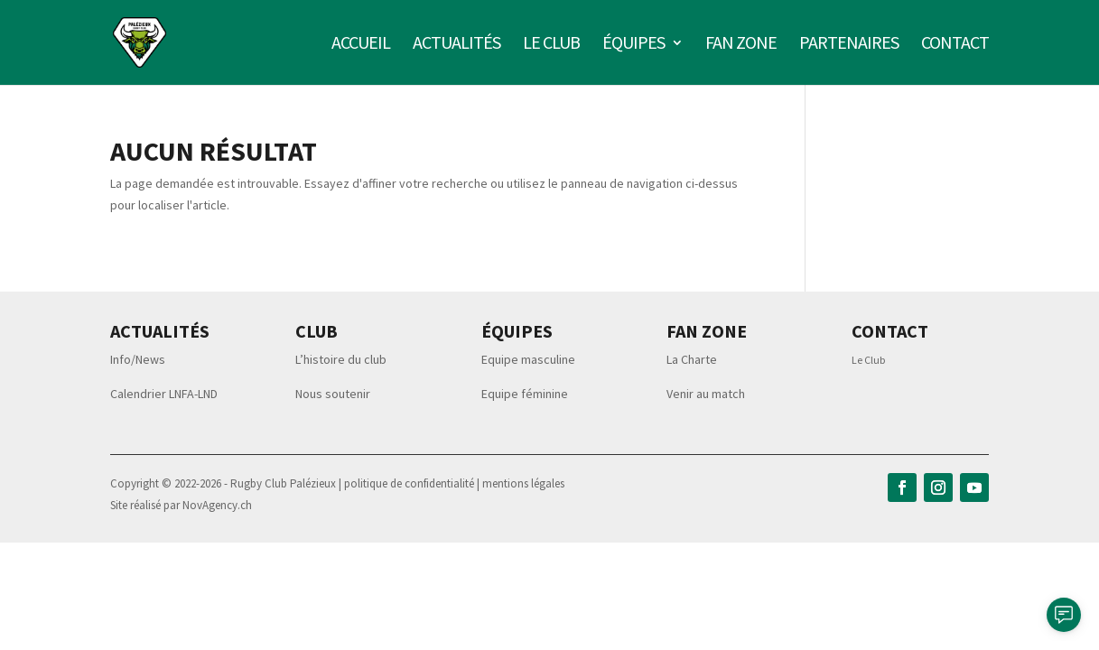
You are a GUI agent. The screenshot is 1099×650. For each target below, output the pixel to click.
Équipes (633, 44)
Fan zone (741, 44)
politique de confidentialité (410, 483)
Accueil (360, 44)
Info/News (137, 359)
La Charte (691, 359)
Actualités (456, 44)
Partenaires (849, 44)
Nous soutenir (332, 393)
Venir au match (705, 393)
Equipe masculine (528, 359)
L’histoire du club (341, 359)
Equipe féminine (524, 393)
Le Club (868, 360)
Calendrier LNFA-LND (164, 393)
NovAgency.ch (217, 505)
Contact (955, 44)
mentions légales (523, 483)
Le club (551, 44)
